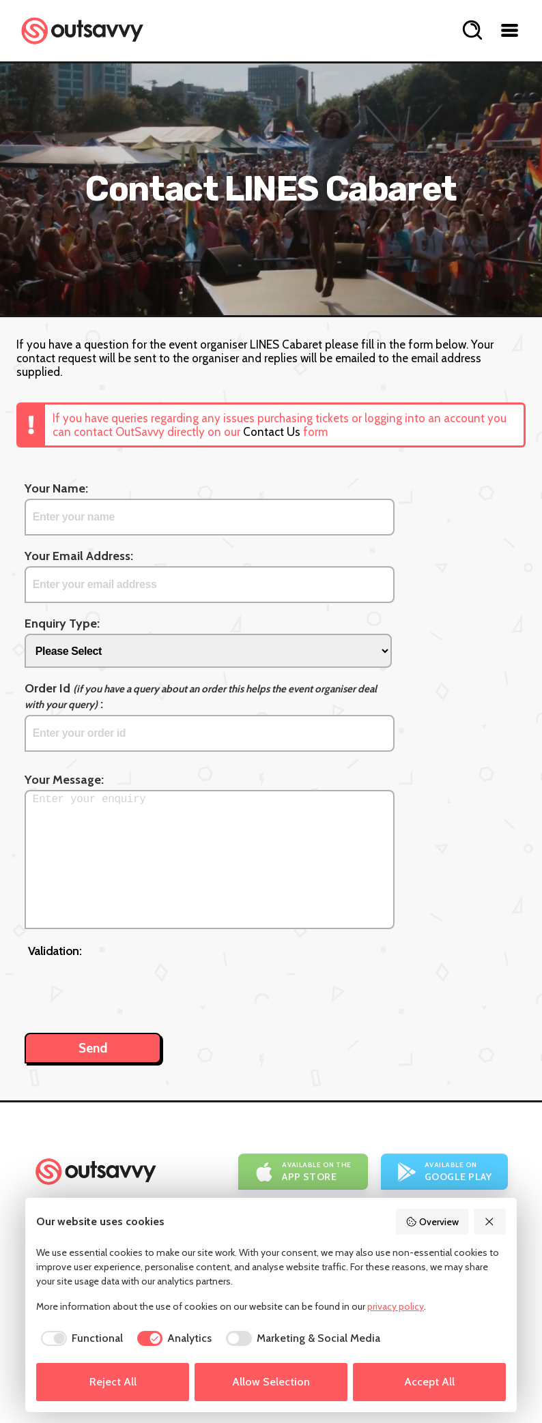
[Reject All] (490, 1222)
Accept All (429, 1381)
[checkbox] (79, 1338)
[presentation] (132, 988)
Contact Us (271, 432)
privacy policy (395, 1306)
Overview (432, 1222)
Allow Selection (271, 1381)
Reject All (113, 1381)
